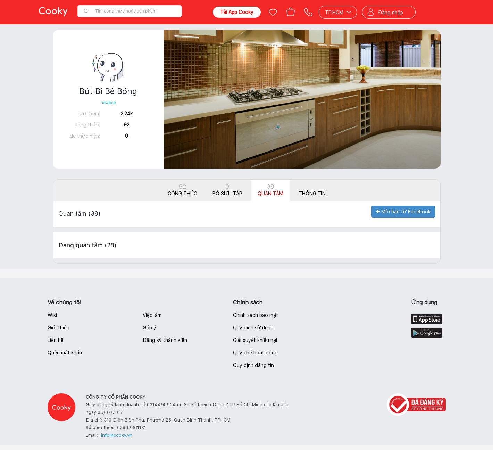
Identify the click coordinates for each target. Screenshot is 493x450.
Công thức (182, 189)
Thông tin (312, 193)
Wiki (52, 315)
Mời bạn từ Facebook (403, 211)
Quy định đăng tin (253, 365)
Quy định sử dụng (253, 327)
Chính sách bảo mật (255, 315)
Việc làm (152, 315)
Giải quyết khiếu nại (255, 340)
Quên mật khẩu (65, 352)
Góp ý (149, 327)
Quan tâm (270, 189)
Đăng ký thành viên (165, 340)
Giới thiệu (58, 327)
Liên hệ (56, 340)
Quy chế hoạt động (255, 352)
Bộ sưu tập (227, 189)
